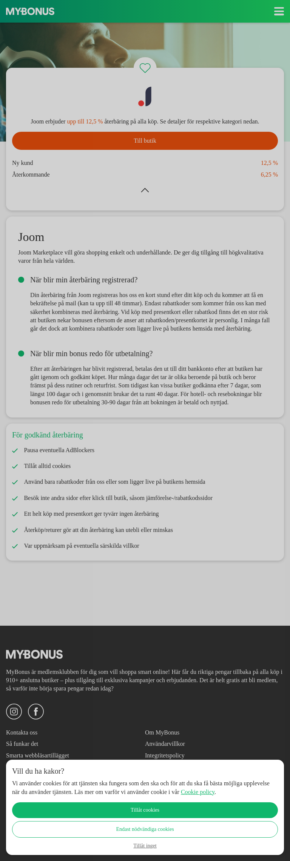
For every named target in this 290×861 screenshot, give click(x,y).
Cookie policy (246, 792)
